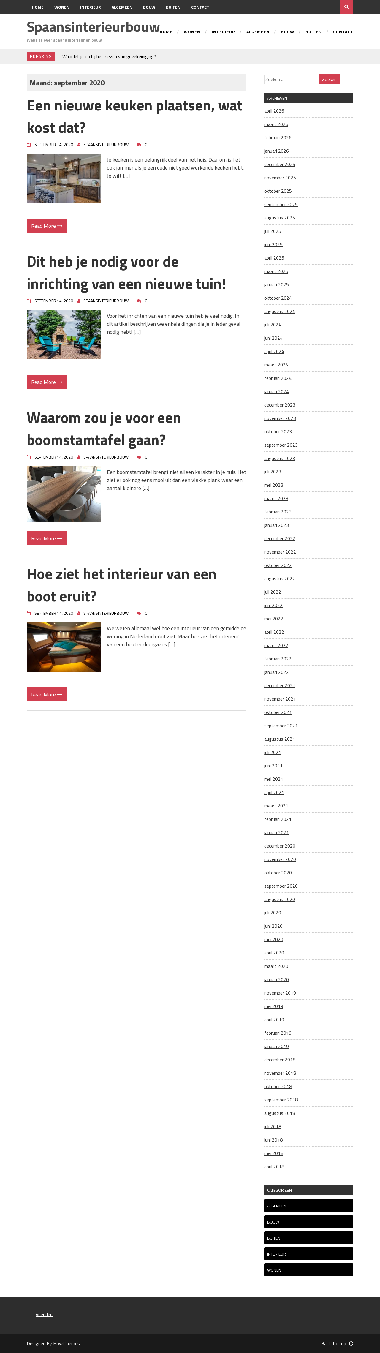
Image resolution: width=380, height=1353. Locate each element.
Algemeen (122, 7)
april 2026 (274, 110)
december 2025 (279, 164)
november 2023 (280, 418)
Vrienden (44, 1314)
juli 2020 (272, 912)
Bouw (149, 7)
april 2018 (274, 1166)
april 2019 (274, 1019)
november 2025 (280, 177)
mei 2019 (273, 1006)
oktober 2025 (278, 191)
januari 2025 (276, 284)
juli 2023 (272, 471)
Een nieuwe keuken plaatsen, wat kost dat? (135, 116)
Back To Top (337, 1343)
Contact (200, 7)
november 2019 (280, 992)
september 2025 (281, 204)
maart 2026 (276, 124)
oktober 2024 (278, 297)
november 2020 (280, 859)
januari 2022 (276, 672)
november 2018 (280, 1073)
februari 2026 (278, 137)
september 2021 (281, 725)
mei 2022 (273, 618)
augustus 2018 (279, 1113)
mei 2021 (273, 779)
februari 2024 (278, 378)
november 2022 (280, 551)
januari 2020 (276, 979)
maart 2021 (276, 805)
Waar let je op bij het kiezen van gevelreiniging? (109, 56)
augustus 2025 (279, 217)
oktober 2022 (278, 565)
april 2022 (274, 632)
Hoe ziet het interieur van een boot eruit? (122, 584)
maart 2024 (276, 364)
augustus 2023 (279, 458)
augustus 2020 (279, 899)
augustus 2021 (279, 738)
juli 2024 (272, 324)
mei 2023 (273, 485)
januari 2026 (276, 150)
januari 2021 (276, 832)
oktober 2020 (278, 872)
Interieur (90, 7)
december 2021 (279, 685)
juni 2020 (273, 926)
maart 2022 (276, 645)
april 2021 (274, 792)
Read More (46, 226)
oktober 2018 (278, 1086)
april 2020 (274, 952)
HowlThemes (66, 1343)
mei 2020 (273, 939)
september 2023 (281, 444)
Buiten (173, 7)
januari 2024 (276, 391)
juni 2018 (273, 1139)
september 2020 (281, 885)
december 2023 (279, 404)
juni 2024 (273, 338)
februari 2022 (278, 658)
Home (38, 7)
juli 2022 (272, 591)
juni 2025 (273, 244)
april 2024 (274, 351)
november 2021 (280, 698)
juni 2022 (273, 605)
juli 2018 (272, 1126)
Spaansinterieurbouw (93, 26)
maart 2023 (276, 498)
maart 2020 (276, 966)
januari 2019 (276, 1046)
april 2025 (274, 257)
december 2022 (279, 538)
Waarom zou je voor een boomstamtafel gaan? (104, 428)
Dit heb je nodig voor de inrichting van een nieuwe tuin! (126, 272)
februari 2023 (278, 511)
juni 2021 (273, 765)
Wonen (61, 7)
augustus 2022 (279, 578)
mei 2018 (273, 1153)
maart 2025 (276, 271)
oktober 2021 (278, 712)
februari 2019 (278, 1032)
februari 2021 (278, 819)
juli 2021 (272, 752)
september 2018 (281, 1099)
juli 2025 (272, 231)
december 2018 (279, 1059)
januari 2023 (276, 525)
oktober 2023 (278, 431)
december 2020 (279, 845)
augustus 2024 (279, 311)
